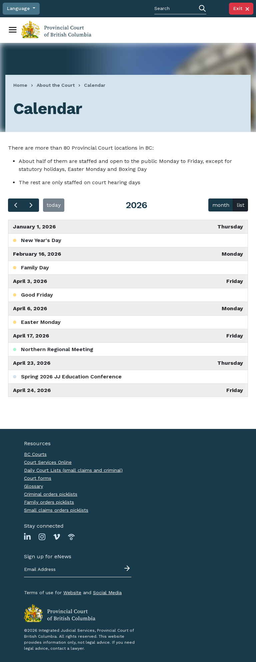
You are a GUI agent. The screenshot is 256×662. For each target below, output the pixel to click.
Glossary (33, 486)
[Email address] (77, 569)
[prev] (16, 205)
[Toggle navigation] (12, 30)
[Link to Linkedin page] (27, 537)
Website (72, 592)
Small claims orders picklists (56, 510)
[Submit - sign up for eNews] (127, 568)
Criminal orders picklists (50, 494)
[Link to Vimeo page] (56, 537)
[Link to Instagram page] (42, 537)
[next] (31, 205)
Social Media (107, 592)
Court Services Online (48, 462)
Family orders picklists (49, 502)
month (220, 205)
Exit (241, 8)
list (240, 205)
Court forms (37, 478)
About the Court (56, 85)
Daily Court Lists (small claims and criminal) (73, 470)
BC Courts (35, 454)
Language (19, 8)
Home (20, 85)
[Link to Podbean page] (71, 537)
